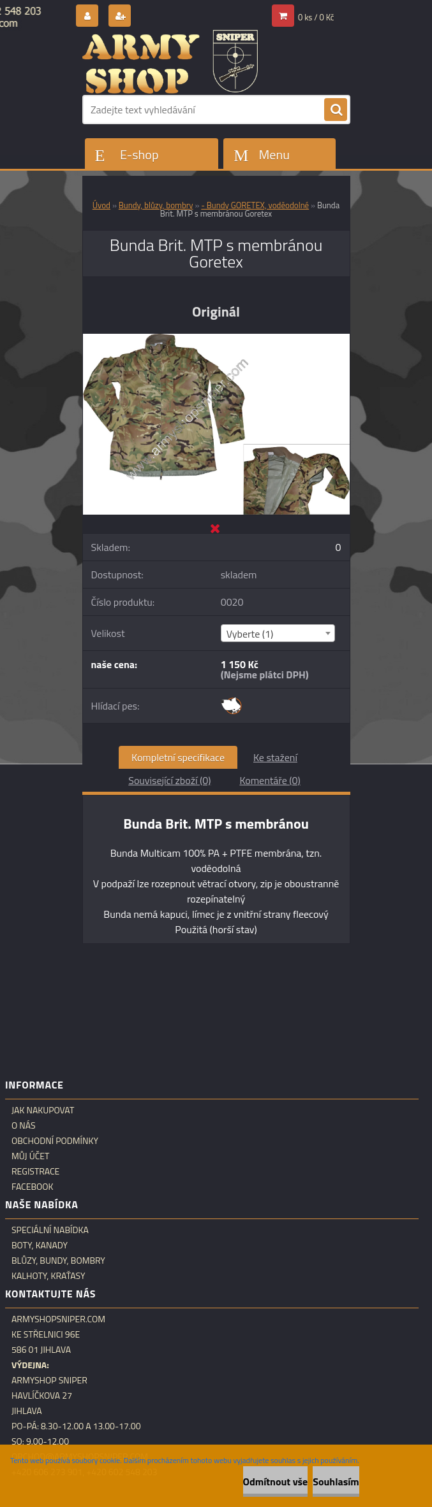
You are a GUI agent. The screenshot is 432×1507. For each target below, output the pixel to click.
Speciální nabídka (50, 1229)
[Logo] (170, 62)
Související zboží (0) (169, 780)
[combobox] (278, 633)
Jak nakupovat (42, 1110)
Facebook (32, 1186)
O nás (23, 1125)
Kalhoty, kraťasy (48, 1275)
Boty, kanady (39, 1245)
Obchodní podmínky (54, 1140)
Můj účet (30, 1156)
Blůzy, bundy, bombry (58, 1260)
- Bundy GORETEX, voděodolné (255, 205)
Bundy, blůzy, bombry (156, 205)
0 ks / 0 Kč (316, 17)
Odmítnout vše (275, 1481)
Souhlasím (336, 1481)
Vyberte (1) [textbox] (250, 633)
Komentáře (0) (269, 780)
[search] (335, 110)
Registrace (35, 1171)
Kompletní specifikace (178, 757)
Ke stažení (275, 757)
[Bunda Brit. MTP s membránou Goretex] (216, 338)
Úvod (101, 205)
